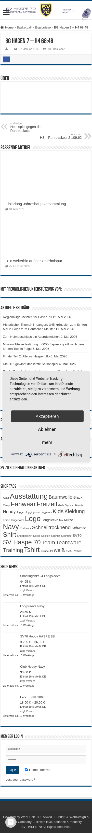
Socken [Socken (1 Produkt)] (45, 535)
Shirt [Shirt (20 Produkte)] (9, 534)
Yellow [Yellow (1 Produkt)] (77, 551)
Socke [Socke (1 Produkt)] (36, 535)
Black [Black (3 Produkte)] (77, 497)
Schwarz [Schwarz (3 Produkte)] (78, 528)
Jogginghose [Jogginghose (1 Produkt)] (33, 512)
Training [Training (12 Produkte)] (13, 550)
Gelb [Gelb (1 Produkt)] (61, 505)
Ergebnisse (43, 27)
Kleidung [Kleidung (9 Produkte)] (75, 511)
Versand (30, 590)
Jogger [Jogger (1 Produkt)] (20, 512)
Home (6, 27)
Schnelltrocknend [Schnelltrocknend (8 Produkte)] (51, 527)
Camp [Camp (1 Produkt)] (6, 505)
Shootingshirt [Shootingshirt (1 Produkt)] (24, 535)
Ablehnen (47, 429)
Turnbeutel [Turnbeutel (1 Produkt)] (46, 551)
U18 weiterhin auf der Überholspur (33, 261)
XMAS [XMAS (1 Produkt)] (69, 551)
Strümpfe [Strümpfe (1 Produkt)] (66, 535)
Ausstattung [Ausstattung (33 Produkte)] (29, 496)
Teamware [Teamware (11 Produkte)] (68, 542)
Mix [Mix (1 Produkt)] (61, 520)
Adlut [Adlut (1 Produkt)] (6, 497)
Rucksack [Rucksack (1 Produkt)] (25, 528)
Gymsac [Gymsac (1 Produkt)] (69, 505)
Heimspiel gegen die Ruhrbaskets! (35, 127)
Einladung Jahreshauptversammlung (35, 204)
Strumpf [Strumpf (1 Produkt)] (55, 535)
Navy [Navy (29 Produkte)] (11, 527)
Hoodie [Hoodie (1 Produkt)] (79, 505)
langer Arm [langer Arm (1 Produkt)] (17, 520)
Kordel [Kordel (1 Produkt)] (7, 520)
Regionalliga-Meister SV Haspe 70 (27, 317)
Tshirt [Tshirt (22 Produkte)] (32, 549)
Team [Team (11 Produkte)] (48, 542)
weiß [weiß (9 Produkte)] (59, 550)
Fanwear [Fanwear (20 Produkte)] (23, 504)
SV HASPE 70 (31, 827)
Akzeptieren (47, 416)
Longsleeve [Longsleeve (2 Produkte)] (49, 520)
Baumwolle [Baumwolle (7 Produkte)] (60, 497)
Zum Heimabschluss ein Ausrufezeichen (31, 337)
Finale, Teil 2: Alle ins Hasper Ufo (26, 356)
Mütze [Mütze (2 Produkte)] (68, 520)
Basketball (24, 27)
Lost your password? (20, 779)
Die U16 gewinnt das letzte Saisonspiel (30, 364)
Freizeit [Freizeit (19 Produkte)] (47, 504)
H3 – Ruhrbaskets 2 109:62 (56, 136)
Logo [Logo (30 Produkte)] (32, 518)
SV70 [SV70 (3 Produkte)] (76, 535)
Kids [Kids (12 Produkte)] (58, 511)
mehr (47, 442)
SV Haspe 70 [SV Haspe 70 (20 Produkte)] (22, 542)
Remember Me (37, 770)
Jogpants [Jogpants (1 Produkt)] (46, 512)
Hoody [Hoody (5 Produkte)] (9, 511)
